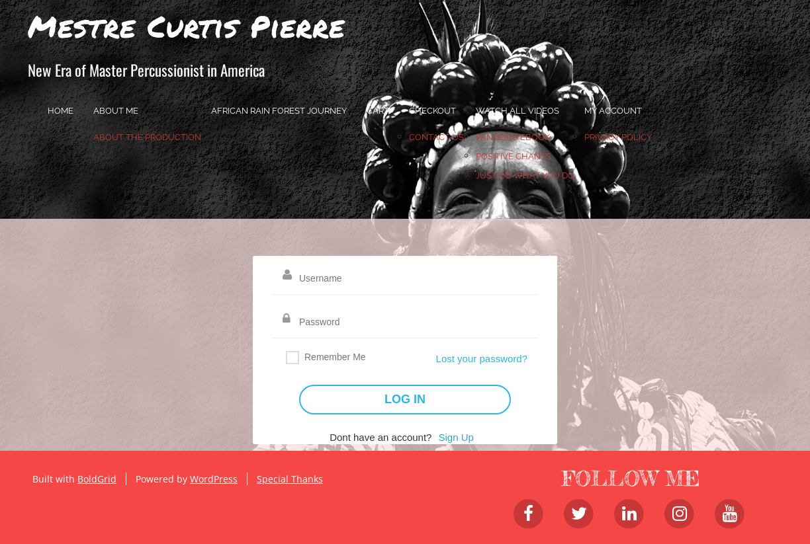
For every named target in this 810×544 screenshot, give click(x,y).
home (60, 111)
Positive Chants (513, 156)
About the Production (147, 137)
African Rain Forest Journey (279, 111)
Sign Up (455, 437)
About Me (115, 111)
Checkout (432, 111)
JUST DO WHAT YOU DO (525, 175)
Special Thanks (290, 479)
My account (613, 111)
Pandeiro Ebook (513, 137)
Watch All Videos (517, 111)
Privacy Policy (618, 137)
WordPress (214, 479)
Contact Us (436, 137)
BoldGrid (96, 479)
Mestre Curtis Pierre (186, 26)
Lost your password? (481, 358)
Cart (378, 111)
